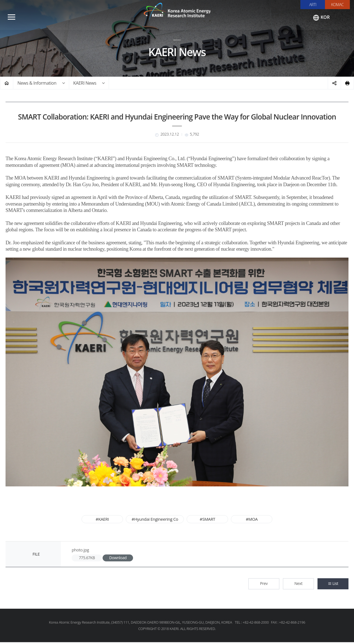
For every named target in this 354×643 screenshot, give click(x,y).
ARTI (312, 4)
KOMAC (337, 4)
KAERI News (84, 84)
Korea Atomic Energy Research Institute (177, 12)
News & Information (36, 84)
